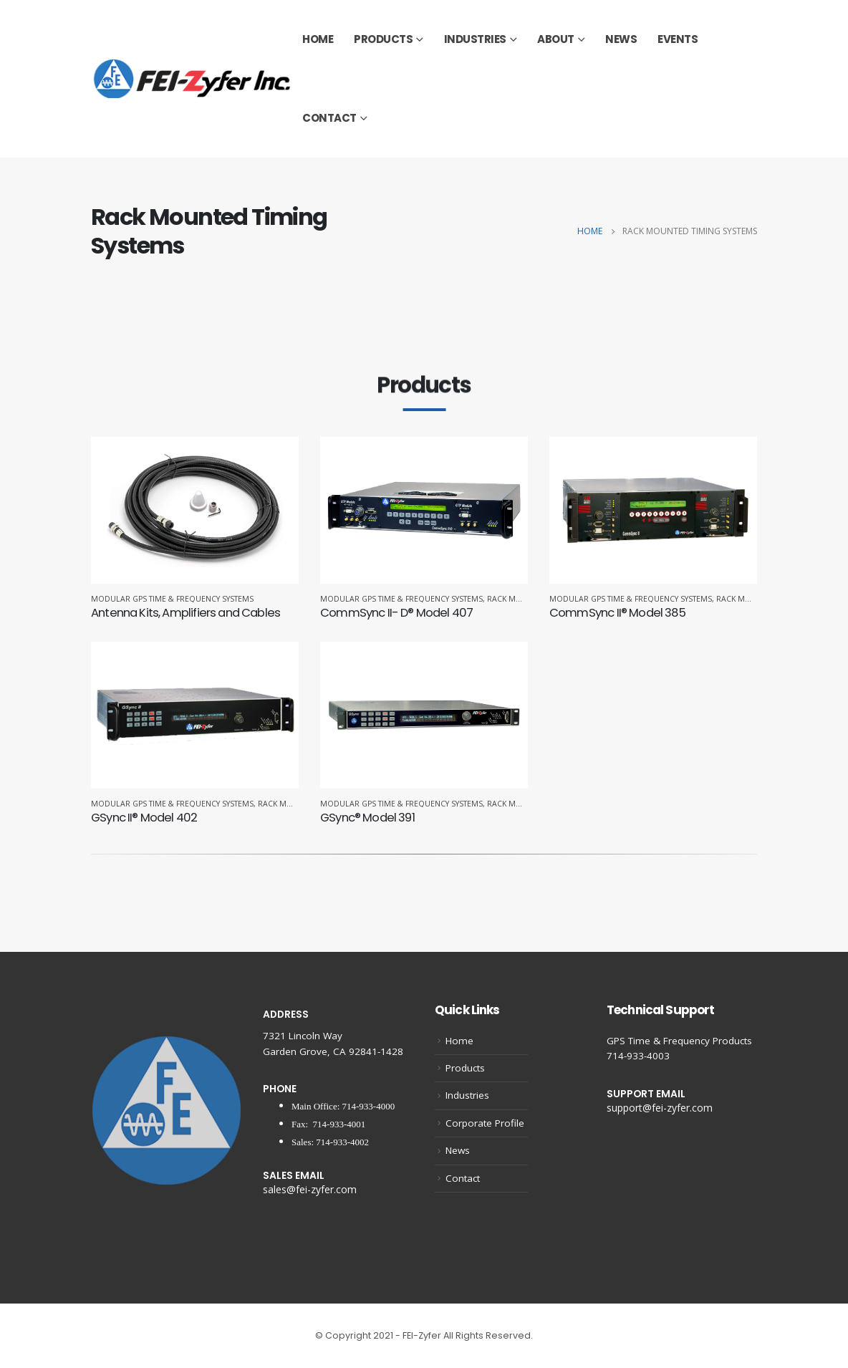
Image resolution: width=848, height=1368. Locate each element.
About (555, 39)
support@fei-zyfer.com (660, 1107)
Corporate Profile (484, 1123)
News (621, 39)
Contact (329, 117)
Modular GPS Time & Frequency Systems (172, 599)
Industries (475, 39)
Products (383, 39)
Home (317, 39)
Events (677, 39)
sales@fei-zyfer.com (310, 1189)
